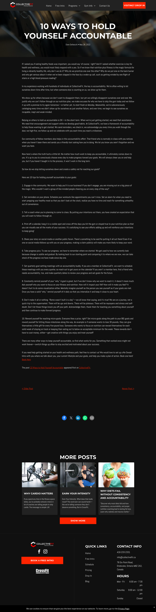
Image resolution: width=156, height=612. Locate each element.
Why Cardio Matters (38, 493)
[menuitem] (48, 5)
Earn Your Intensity (76, 493)
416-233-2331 (123, 552)
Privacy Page (123, 608)
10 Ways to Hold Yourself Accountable (46, 367)
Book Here (26, 359)
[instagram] (45, 552)
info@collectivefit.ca (126, 557)
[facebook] (39, 552)
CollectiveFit (84, 367)
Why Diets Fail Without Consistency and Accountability (115, 494)
